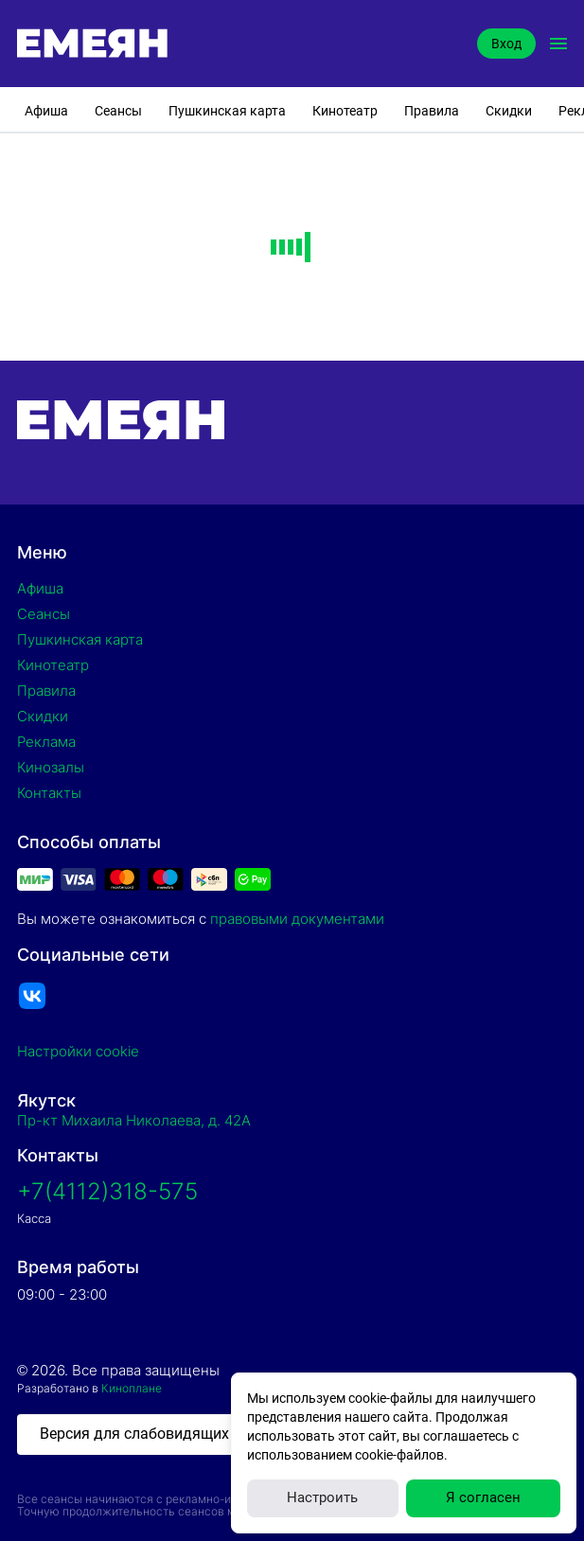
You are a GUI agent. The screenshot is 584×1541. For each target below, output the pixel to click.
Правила (431, 110)
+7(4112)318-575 (107, 1191)
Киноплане (131, 1388)
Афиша (46, 110)
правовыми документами (297, 919)
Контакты (49, 793)
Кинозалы (50, 767)
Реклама (46, 742)
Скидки (509, 110)
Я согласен (483, 1497)
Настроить (322, 1497)
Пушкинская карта (227, 110)
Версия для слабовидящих (134, 1434)
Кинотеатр (345, 110)
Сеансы (118, 110)
